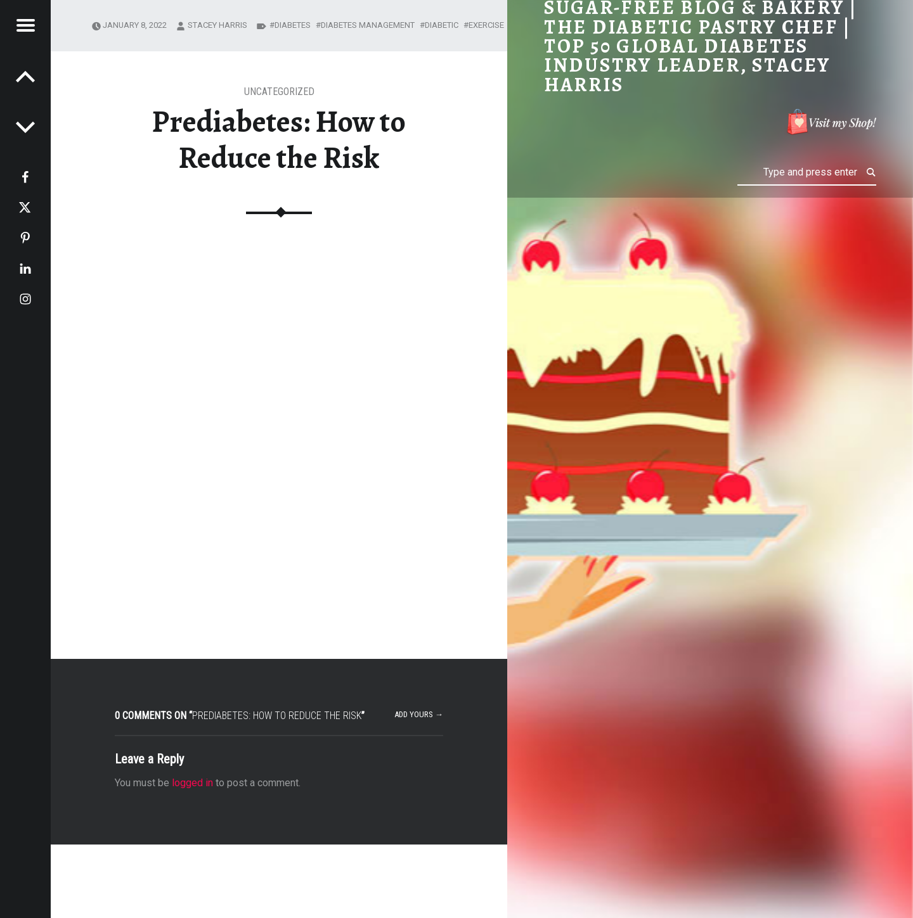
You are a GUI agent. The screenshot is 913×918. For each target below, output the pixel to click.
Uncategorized (279, 92)
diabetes (293, 25)
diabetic (441, 25)
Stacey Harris (217, 25)
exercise (486, 25)
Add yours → (418, 714)
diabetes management (368, 25)
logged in (192, 783)
